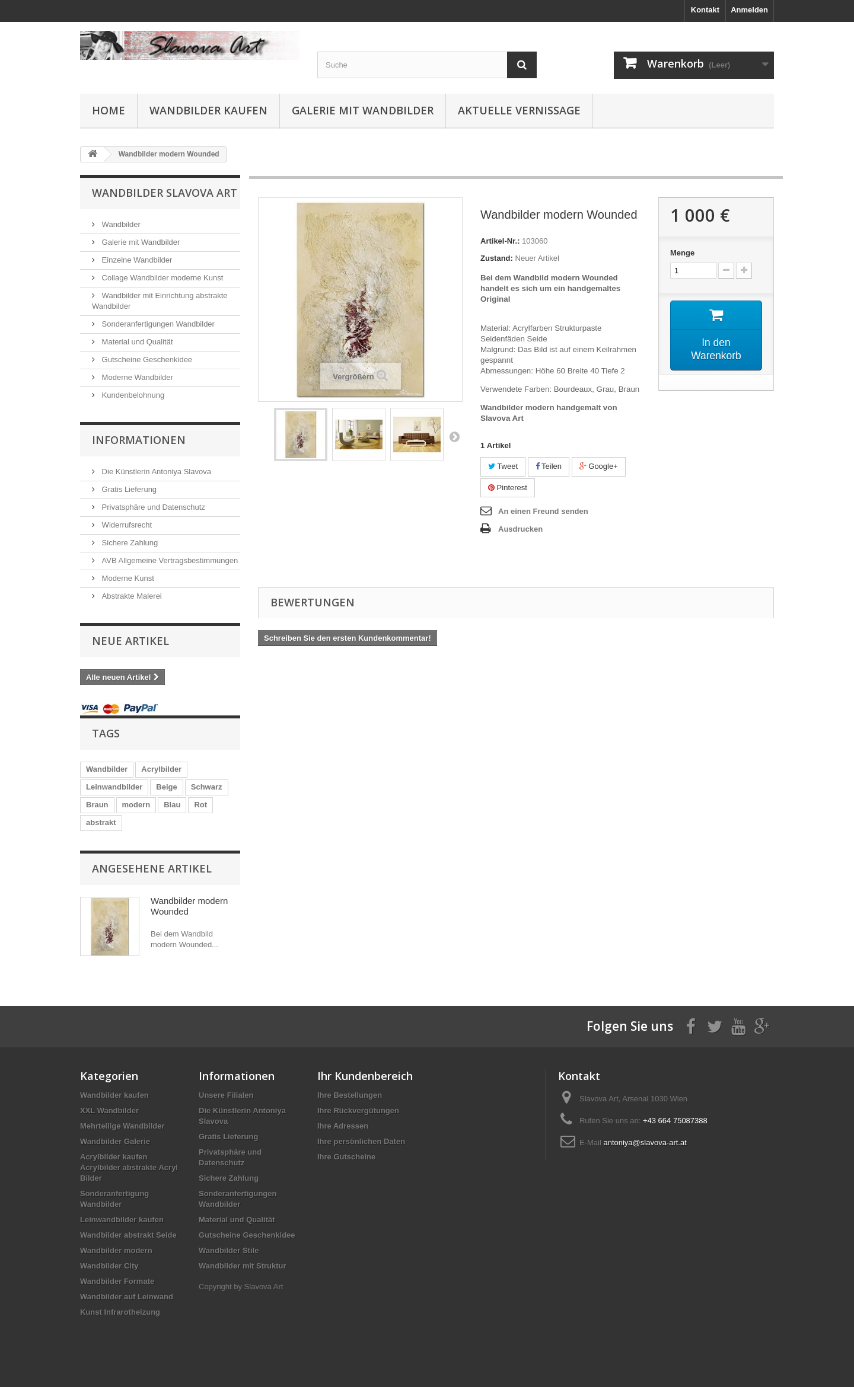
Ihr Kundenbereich (365, 1076)
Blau (172, 804)
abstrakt (101, 822)
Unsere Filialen (226, 1095)
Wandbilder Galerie (115, 1141)
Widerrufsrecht (126, 524)
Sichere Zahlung (129, 542)
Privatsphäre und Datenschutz (152, 507)
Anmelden (749, 9)
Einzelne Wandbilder (136, 259)
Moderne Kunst (127, 578)
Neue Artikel (130, 641)
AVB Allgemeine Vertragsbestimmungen (169, 560)
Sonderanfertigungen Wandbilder (157, 323)
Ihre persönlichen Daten (361, 1141)
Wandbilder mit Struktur (242, 1265)
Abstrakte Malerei (131, 596)
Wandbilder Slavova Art (164, 193)
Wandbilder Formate (117, 1281)
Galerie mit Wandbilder (363, 110)
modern (136, 804)
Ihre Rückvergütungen (358, 1110)
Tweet (503, 466)
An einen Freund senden (543, 511)
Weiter (454, 436)
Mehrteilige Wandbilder (122, 1125)
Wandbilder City (109, 1265)
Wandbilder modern (116, 1250)
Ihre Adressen (342, 1125)
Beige (166, 786)
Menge (682, 252)
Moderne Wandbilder (136, 377)
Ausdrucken (520, 529)
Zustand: (496, 258)
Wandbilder (120, 224)
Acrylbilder (161, 769)
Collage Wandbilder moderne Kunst (161, 277)
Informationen (139, 440)
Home (108, 110)
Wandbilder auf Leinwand (126, 1296)
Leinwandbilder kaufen (122, 1219)
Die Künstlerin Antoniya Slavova (155, 471)
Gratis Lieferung (128, 489)
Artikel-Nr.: (500, 241)
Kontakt (705, 9)
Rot (200, 804)
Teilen (549, 466)
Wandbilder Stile (229, 1250)
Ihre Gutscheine (346, 1156)
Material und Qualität (136, 341)
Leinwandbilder (114, 786)
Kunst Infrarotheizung (120, 1312)
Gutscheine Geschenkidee (146, 359)
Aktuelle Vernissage (519, 110)
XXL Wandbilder (109, 1110)
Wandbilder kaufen (208, 110)
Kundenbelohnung (132, 395)
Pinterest (507, 487)
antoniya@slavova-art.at (644, 1142)
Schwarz (206, 786)
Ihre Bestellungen (349, 1095)
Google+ (598, 466)
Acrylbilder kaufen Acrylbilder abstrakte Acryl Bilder (129, 1167)
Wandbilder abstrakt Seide (128, 1235)
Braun (97, 804)
